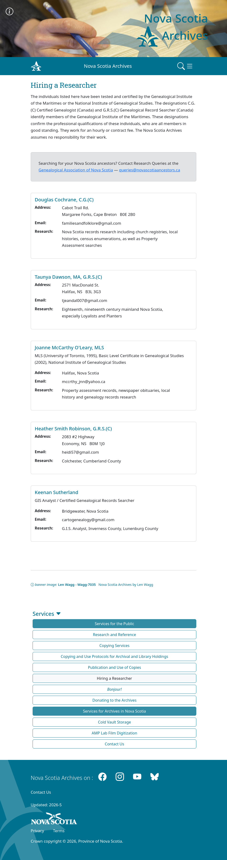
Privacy (37, 830)
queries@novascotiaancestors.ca (149, 170)
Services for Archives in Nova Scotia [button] (114, 711)
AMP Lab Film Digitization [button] (114, 733)
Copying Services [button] (114, 645)
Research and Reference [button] (114, 634)
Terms (58, 830)
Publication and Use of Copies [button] (114, 667)
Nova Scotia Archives (108, 66)
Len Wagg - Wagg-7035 (77, 584)
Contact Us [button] (114, 744)
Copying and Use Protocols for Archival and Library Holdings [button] (114, 656)
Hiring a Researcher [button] (114, 678)
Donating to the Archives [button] (114, 700)
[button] (114, 689)
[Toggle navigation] (185, 66)
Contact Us (41, 792)
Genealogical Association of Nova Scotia (76, 170)
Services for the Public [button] (114, 623)
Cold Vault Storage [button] (114, 722)
